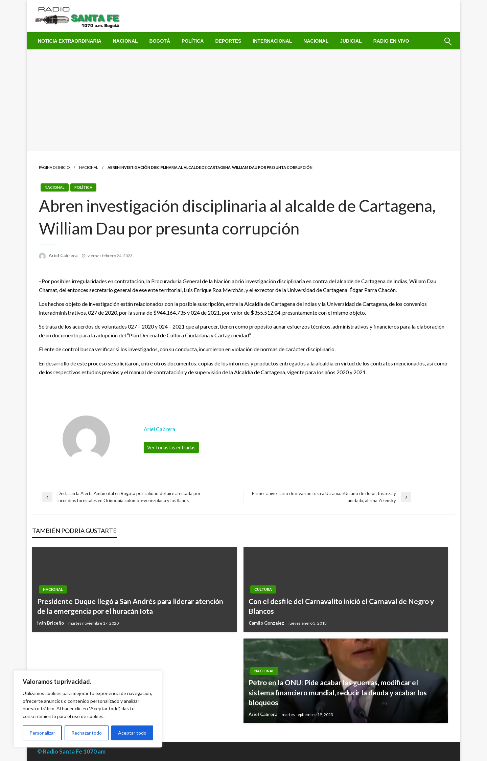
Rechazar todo (86, 733)
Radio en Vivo (391, 41)
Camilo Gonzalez (267, 623)
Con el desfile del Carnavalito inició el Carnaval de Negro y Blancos (341, 606)
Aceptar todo (132, 733)
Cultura (263, 589)
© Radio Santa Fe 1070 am (71, 751)
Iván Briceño (51, 623)
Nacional (125, 41)
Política (193, 41)
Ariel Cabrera (63, 255)
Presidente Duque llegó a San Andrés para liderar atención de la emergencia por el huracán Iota (130, 606)
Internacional (272, 41)
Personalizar (42, 733)
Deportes (228, 41)
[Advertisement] (243, 100)
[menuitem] (69, 40)
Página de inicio (54, 167)
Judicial (351, 41)
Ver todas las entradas (171, 447)
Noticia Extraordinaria (69, 41)
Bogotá (159, 41)
